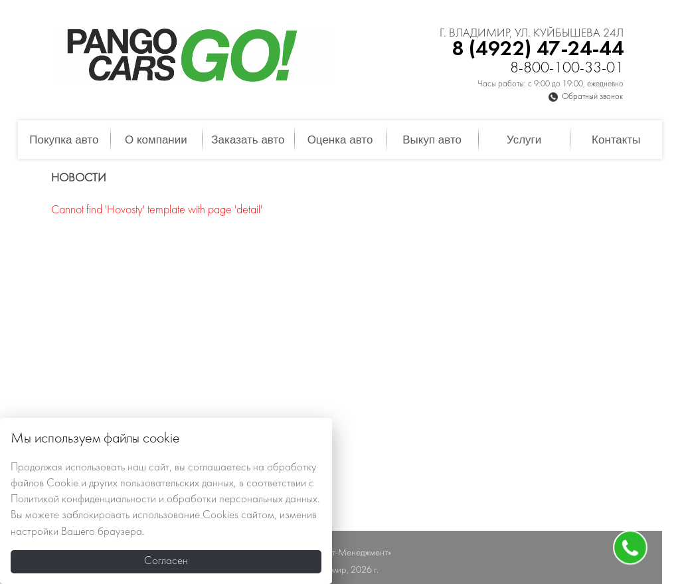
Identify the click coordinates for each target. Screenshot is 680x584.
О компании (156, 140)
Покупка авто (63, 140)
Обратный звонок (592, 97)
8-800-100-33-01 (567, 68)
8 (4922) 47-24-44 (538, 49)
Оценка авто (340, 140)
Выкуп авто (432, 140)
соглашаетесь (219, 467)
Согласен (166, 561)
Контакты (616, 140)
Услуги (524, 140)
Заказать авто (247, 140)
